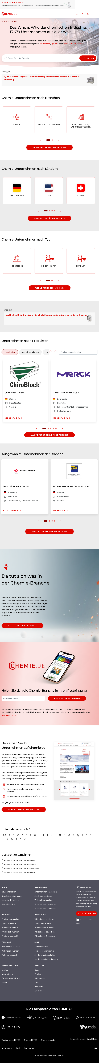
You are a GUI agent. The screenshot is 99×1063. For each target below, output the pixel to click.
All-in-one (39, 990)
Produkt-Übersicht (10, 936)
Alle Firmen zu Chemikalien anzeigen (49, 435)
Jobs (37, 982)
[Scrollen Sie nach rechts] (55, 352)
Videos (4, 982)
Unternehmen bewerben (45, 904)
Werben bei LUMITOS (11, 1040)
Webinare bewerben (10, 950)
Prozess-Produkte (10, 927)
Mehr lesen (9, 715)
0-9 (4, 835)
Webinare (39, 986)
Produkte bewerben (10, 931)
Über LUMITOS (30, 1040)
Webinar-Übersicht (10, 955)
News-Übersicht (9, 904)
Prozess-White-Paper (44, 927)
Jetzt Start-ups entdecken (22, 625)
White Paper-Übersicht (45, 936)
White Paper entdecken (45, 919)
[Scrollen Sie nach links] (51, 352)
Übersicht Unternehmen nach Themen (19, 864)
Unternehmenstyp (74, 43)
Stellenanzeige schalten (45, 955)
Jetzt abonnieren (86, 913)
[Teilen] (82, 13)
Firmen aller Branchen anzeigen (49, 147)
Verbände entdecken (43, 900)
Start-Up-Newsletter (11, 900)
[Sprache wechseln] (88, 13)
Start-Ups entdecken (44, 896)
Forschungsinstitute (11, 978)
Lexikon (5, 970)
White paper (40, 978)
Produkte (39, 974)
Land (56, 43)
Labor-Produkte (9, 923)
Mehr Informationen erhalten (23, 809)
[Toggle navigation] (95, 14)
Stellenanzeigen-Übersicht (47, 959)
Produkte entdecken (10, 919)
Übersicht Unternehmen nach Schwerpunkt (21, 868)
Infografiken (7, 974)
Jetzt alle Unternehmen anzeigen (49, 531)
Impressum (7, 1048)
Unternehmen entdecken (46, 891)
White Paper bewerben (45, 931)
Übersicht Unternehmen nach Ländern (18, 872)
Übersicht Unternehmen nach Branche (18, 860)
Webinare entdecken (11, 946)
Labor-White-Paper (43, 923)
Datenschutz (30, 1048)
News (37, 970)
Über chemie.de (48, 1040)
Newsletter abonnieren (67, 698)
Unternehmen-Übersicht (45, 908)
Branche (46, 43)
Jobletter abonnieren (44, 950)
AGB (18, 1048)
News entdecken (9, 891)
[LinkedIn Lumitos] (95, 1048)
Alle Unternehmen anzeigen (49, 288)
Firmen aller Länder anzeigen (49, 218)
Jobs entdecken (41, 946)
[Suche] (77, 13)
